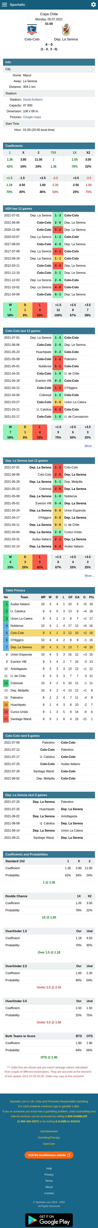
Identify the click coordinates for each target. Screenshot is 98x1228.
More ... (90, 446)
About (49, 1187)
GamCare (49, 1143)
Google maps (32, 117)
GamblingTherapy (49, 1137)
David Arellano (33, 99)
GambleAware (49, 1131)
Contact (49, 1193)
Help (49, 1168)
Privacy (49, 1174)
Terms (49, 1180)
